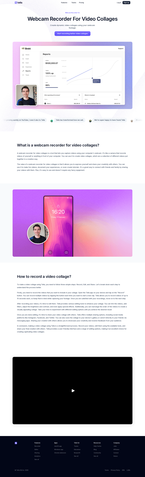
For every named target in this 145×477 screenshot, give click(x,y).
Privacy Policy (115, 470)
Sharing (36, 453)
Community (98, 453)
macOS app (58, 446)
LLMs (128, 470)
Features (64, 3)
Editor (36, 449)
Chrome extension (60, 453)
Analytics (37, 456)
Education (77, 449)
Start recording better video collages (72, 34)
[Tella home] (18, 2)
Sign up (126, 3)
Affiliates (116, 449)
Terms (107, 470)
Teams (73, 3)
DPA (123, 470)
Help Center (98, 446)
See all (36, 459)
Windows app (58, 449)
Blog (95, 449)
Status (116, 456)
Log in (119, 3)
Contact (116, 453)
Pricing (81, 3)
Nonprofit (77, 453)
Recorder (37, 446)
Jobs (115, 446)
